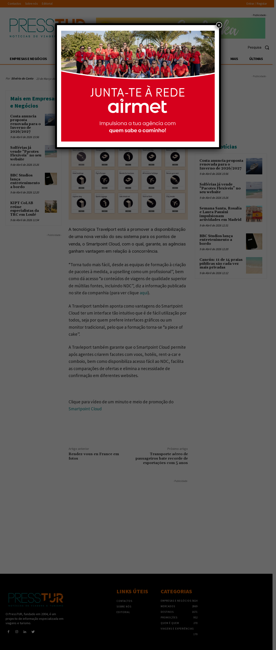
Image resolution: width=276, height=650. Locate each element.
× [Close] (219, 25)
